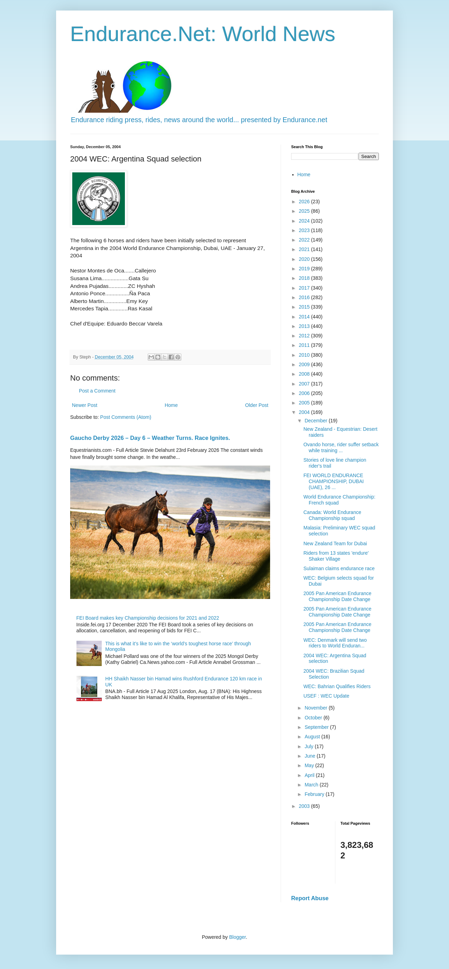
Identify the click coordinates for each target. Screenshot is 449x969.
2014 (305, 316)
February (315, 794)
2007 (305, 384)
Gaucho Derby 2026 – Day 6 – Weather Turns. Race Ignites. (150, 438)
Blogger (237, 937)
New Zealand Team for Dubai (335, 543)
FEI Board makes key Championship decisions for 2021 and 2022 (147, 618)
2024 (305, 221)
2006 (305, 393)
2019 (305, 268)
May (309, 765)
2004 (305, 412)
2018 (305, 278)
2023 (305, 230)
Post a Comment (97, 391)
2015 (305, 307)
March (312, 784)
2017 (305, 288)
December (316, 420)
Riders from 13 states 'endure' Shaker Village (336, 556)
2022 (305, 240)
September (317, 727)
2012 (305, 335)
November (316, 708)
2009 (305, 364)
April (310, 775)
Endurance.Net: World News (202, 34)
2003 (305, 806)
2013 (305, 326)
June (310, 756)
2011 (305, 345)
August (312, 736)
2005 (305, 403)
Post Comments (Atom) (125, 417)
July (309, 746)
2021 (305, 249)
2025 (305, 211)
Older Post (256, 405)
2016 (305, 297)
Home (171, 405)
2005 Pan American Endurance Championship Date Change (337, 596)
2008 (305, 374)
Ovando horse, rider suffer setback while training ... (341, 447)
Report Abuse (310, 898)
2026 (305, 201)
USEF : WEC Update (326, 696)
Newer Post (84, 405)
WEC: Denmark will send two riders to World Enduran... (335, 643)
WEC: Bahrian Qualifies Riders (336, 686)
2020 (305, 259)
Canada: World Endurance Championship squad (332, 515)
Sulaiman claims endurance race (339, 568)
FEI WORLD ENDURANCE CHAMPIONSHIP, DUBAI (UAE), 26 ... (333, 481)
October (313, 717)
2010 (305, 355)
